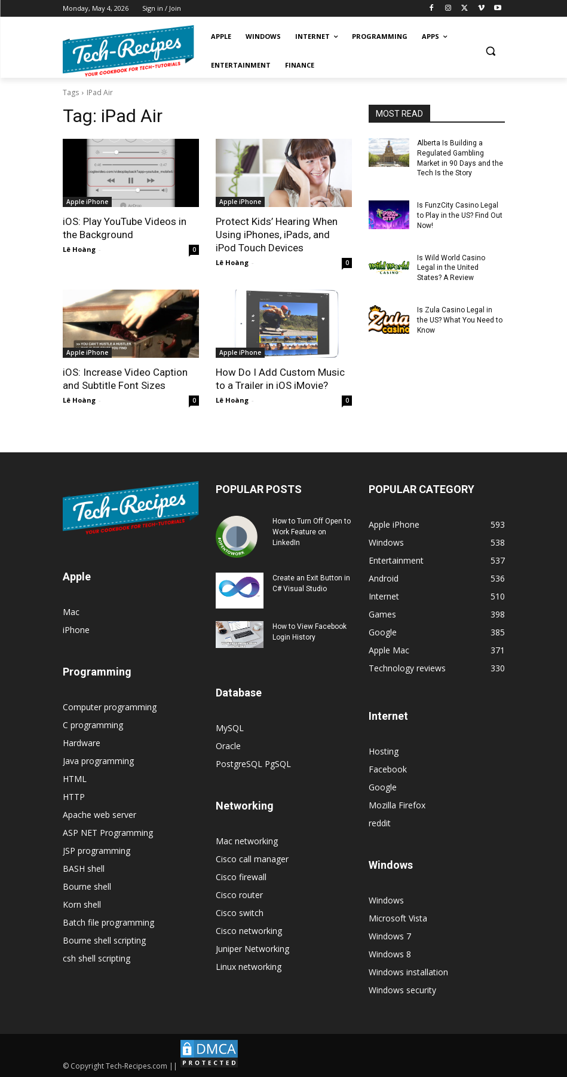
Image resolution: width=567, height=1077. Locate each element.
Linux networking (248, 966)
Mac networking (247, 841)
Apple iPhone (87, 201)
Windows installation (408, 972)
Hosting (384, 751)
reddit (380, 823)
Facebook (388, 769)
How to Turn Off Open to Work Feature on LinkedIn (311, 532)
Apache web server (99, 814)
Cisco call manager (252, 859)
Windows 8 (390, 954)
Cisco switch (239, 912)
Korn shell (82, 904)
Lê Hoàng (79, 249)
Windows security (402, 990)
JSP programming (96, 850)
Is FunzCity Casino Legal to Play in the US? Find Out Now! (459, 215)
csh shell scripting (96, 958)
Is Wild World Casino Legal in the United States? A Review (451, 268)
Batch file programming (108, 922)
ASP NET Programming (108, 832)
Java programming (98, 760)
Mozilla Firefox (397, 805)
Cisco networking (249, 930)
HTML (75, 778)
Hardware (81, 743)
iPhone (76, 629)
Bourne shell (87, 886)
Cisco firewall (241, 877)
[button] (491, 51)
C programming (93, 725)
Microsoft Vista (398, 918)
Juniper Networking (252, 948)
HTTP (74, 796)
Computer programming (110, 707)
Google (383, 787)
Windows (386, 900)
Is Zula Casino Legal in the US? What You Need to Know (459, 320)
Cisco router (239, 894)
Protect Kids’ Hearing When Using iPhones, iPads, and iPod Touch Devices (277, 234)
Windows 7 (390, 936)
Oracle (228, 746)
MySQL (230, 728)
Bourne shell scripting (104, 940)
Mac (71, 611)
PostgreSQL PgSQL (253, 763)
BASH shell (84, 868)
